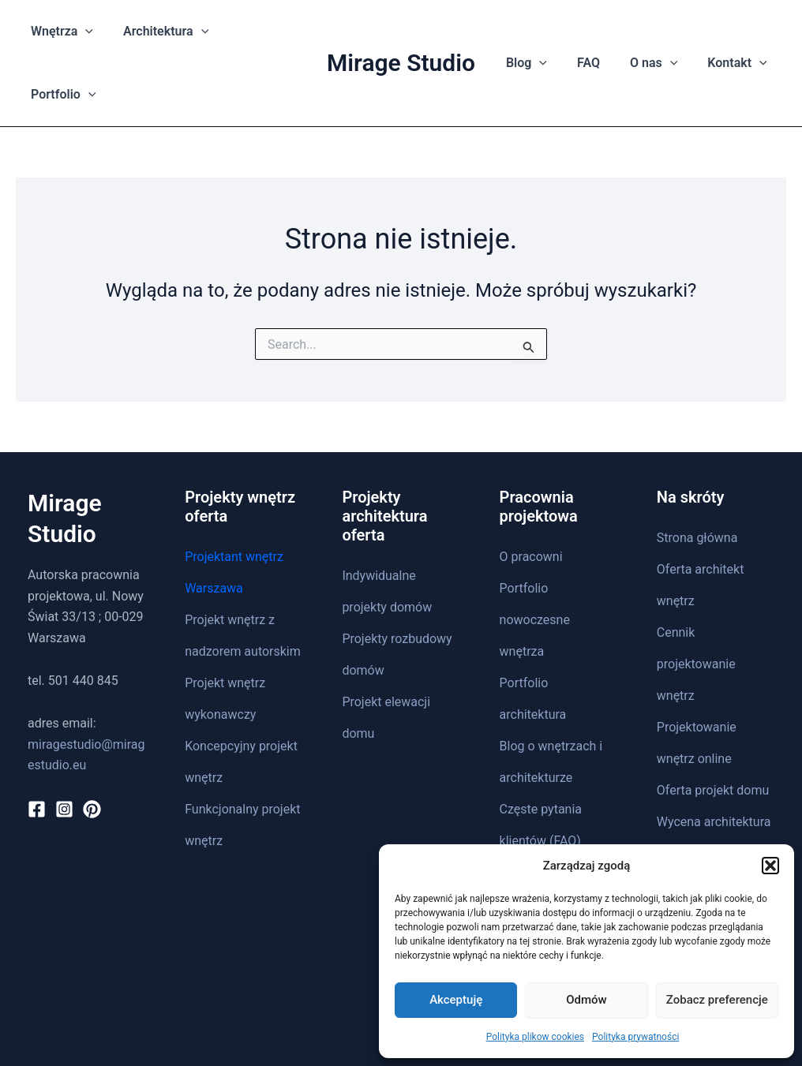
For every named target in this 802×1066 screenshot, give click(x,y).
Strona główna (697, 474)
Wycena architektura (714, 758)
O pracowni (531, 493)
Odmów (586, 1000)
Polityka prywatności (635, 1036)
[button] (770, 865)
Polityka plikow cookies (535, 1036)
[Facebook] (37, 746)
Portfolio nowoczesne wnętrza (535, 557)
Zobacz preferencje (717, 1000)
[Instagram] (64, 746)
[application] (90, 31)
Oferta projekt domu (713, 727)
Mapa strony (535, 809)
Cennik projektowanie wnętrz (696, 601)
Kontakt (678, 790)
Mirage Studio (401, 31)
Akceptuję (455, 1000)
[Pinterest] (92, 746)
